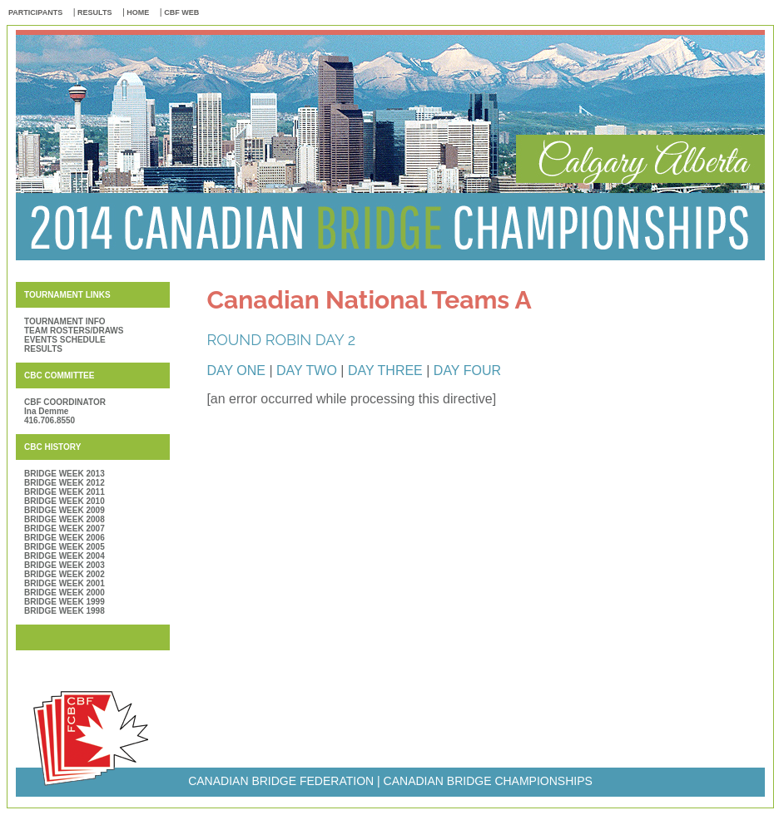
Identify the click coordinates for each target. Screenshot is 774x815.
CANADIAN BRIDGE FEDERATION (281, 781)
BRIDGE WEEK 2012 (64, 482)
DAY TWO (306, 370)
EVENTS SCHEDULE (65, 339)
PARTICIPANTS (35, 12)
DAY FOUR (467, 370)
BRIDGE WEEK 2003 (64, 565)
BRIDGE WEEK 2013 (64, 473)
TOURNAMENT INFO (65, 321)
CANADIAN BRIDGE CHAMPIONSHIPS (488, 781)
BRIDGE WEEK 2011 (64, 491)
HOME (138, 12)
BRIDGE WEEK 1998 (64, 610)
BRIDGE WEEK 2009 (64, 510)
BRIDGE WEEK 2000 (64, 592)
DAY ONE (235, 370)
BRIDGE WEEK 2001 (64, 583)
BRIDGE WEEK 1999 (64, 601)
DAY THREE (387, 370)
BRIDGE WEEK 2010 (64, 501)
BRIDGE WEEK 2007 (64, 528)
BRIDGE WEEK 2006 (64, 537)
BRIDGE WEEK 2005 (64, 546)
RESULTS (94, 12)
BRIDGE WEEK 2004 (64, 556)
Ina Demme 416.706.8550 (49, 416)
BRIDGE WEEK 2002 (64, 574)
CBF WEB (181, 12)
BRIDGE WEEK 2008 (64, 519)
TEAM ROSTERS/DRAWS (73, 330)
